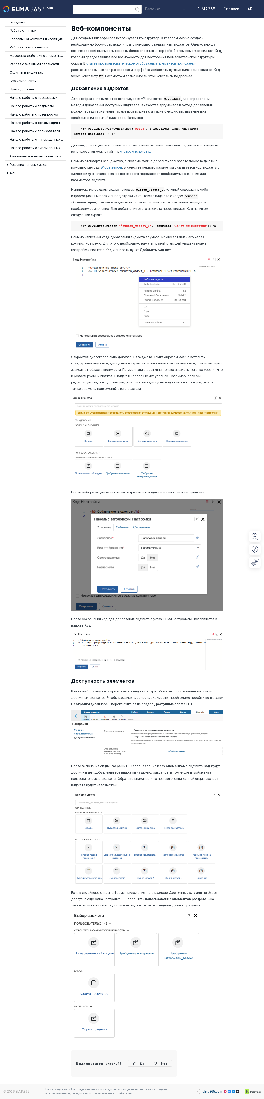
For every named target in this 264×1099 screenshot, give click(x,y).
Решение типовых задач (29, 164)
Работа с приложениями (29, 47)
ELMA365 (206, 9)
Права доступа (22, 89)
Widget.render (111, 167)
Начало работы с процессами (33, 97)
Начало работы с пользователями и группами (38, 131)
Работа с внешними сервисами (34, 64)
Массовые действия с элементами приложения (38, 56)
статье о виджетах (135, 151)
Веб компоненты (23, 81)
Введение (18, 22)
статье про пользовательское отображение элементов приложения (141, 63)
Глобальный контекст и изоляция (36, 39)
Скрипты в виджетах (26, 72)
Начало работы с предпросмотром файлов (38, 114)
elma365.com (207, 1091)
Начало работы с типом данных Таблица (38, 139)
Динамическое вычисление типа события (38, 156)
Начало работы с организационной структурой (38, 123)
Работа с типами (23, 30)
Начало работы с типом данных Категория (38, 148)
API (250, 9)
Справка (231, 9)
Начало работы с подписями (32, 106)
